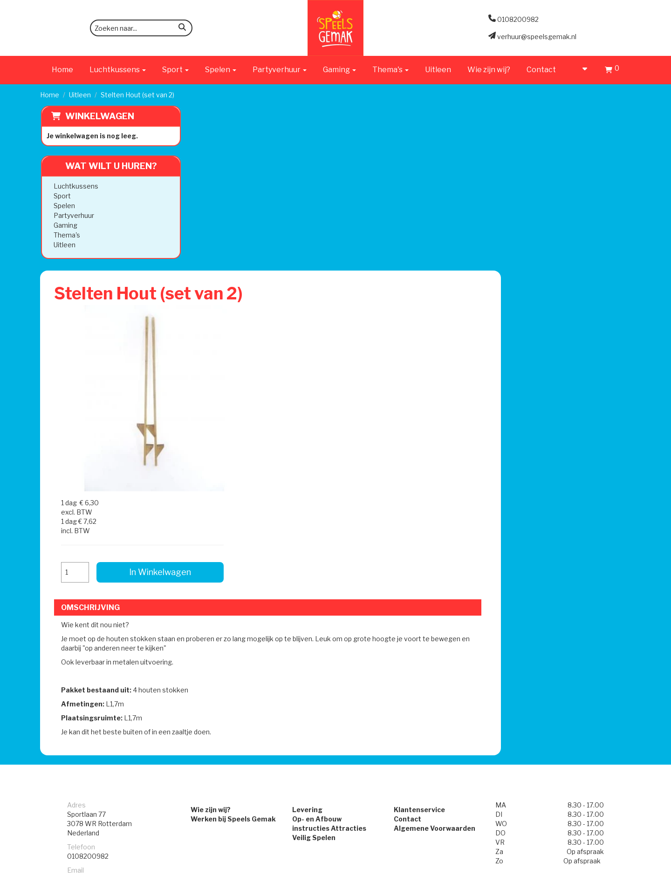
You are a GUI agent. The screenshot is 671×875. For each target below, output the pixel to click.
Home (62, 69)
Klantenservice (423, 533)
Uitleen (438, 69)
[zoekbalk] (141, 28)
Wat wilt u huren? (103, 166)
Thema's (66, 235)
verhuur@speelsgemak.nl (106, 603)
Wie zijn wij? (488, 69)
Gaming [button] (339, 69)
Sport (61, 196)
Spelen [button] (220, 69)
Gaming (64, 225)
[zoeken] (182, 28)
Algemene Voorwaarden (438, 552)
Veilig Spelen (309, 561)
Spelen (63, 206)
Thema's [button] (390, 69)
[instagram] (622, 867)
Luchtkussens (75, 186)
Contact (541, 69)
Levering (303, 533)
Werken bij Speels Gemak (220, 542)
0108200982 (88, 579)
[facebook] (605, 867)
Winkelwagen (98, 116)
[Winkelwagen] (612, 71)
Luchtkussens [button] (117, 69)
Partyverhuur (73, 215)
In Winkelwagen (559, 218)
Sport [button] (175, 69)
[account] (580, 69)
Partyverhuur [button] (280, 69)
